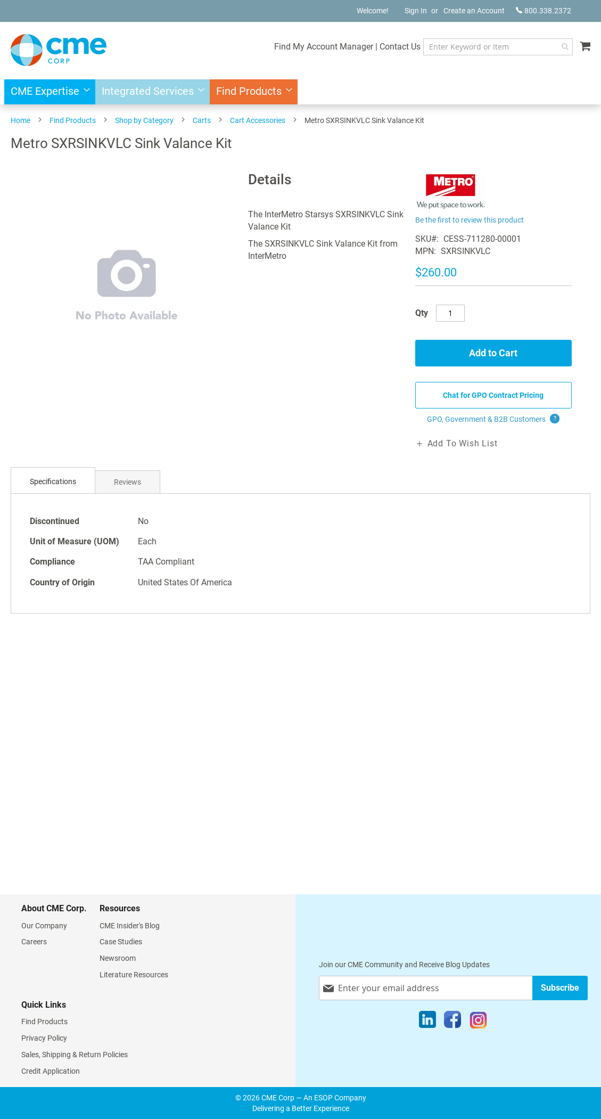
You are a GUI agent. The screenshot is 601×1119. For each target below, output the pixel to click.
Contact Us (398, 47)
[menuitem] (47, 91)
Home (20, 120)
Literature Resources (134, 974)
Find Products (73, 120)
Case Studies (121, 941)
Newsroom (118, 958)
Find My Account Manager (322, 47)
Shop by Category (144, 120)
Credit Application (50, 1071)
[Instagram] (478, 1022)
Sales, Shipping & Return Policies (74, 1054)
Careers (34, 941)
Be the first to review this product (469, 220)
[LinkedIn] (427, 1022)
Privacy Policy (44, 1038)
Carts (202, 120)
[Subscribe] (560, 988)
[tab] (53, 481)
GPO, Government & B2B (493, 419)
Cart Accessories (257, 120)
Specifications (53, 481)
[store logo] (58, 50)
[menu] (300, 91)
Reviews (127, 482)
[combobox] (497, 46)
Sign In (416, 10)
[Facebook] (452, 1022)
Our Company (44, 925)
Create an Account (474, 10)
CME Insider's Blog (130, 925)
